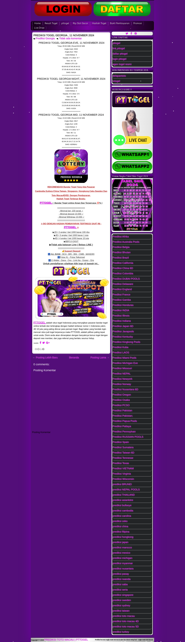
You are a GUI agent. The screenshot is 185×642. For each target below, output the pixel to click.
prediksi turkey (121, 631)
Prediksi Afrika (121, 236)
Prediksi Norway (122, 384)
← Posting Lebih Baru (45, 357)
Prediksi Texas (121, 463)
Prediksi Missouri (122, 368)
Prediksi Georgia (45, 38)
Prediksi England (122, 289)
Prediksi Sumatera (123, 447)
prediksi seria (120, 589)
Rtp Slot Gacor (80, 23)
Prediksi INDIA (121, 310)
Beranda (74, 357)
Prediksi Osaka (121, 400)
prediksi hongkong (123, 537)
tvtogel (116, 81)
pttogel (65, 23)
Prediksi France (122, 294)
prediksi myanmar (123, 563)
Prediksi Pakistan (122, 410)
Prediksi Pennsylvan (124, 431)
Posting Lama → (100, 357)
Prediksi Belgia (121, 247)
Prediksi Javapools (123, 331)
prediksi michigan (123, 558)
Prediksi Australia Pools (126, 241)
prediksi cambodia (123, 510)
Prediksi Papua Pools (125, 421)
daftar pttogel (120, 53)
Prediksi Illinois (121, 315)
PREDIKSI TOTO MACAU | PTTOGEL (66, 639)
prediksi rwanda (122, 579)
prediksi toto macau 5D (126, 626)
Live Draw (39, 28)
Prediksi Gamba (122, 299)
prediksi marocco (122, 547)
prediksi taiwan (121, 610)
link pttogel (119, 48)
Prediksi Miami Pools (125, 357)
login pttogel (120, 59)
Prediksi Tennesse (123, 458)
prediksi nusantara (123, 568)
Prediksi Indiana (122, 321)
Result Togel (51, 23)
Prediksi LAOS (121, 352)
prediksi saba (120, 584)
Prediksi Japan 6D (123, 326)
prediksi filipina (121, 531)
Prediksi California (123, 263)
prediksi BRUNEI (122, 484)
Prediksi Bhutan (122, 252)
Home (37, 23)
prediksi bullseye (122, 505)
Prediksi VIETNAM (123, 468)
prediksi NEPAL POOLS (126, 489)
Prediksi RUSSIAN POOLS (128, 436)
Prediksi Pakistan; (123, 415)
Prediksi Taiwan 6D (124, 452)
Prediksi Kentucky (123, 336)
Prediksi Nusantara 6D (125, 389)
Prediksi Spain (121, 442)
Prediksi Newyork (122, 378)
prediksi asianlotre (123, 500)
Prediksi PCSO (121, 405)
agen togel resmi (122, 64)
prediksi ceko (120, 521)
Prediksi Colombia (123, 273)
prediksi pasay (121, 573)
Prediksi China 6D (123, 268)
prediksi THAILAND (124, 494)
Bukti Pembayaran (120, 23)
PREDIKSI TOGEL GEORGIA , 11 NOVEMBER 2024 (64, 35)
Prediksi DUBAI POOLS (126, 278)
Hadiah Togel (99, 23)
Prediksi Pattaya (122, 426)
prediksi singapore (123, 595)
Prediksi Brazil (121, 257)
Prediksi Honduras (123, 305)
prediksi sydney (121, 605)
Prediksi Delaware (123, 284)
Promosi (137, 23)
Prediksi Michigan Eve (125, 363)
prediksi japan (120, 542)
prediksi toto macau (124, 616)
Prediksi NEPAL (122, 373)
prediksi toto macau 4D (126, 621)
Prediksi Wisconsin (123, 479)
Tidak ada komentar (71, 38)
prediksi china (120, 526)
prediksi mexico (121, 552)
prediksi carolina (122, 515)
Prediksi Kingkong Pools (126, 342)
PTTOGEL (46, 202)
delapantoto (119, 75)
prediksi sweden (122, 600)
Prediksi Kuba (120, 347)
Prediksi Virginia (122, 473)
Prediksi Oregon (122, 394)
